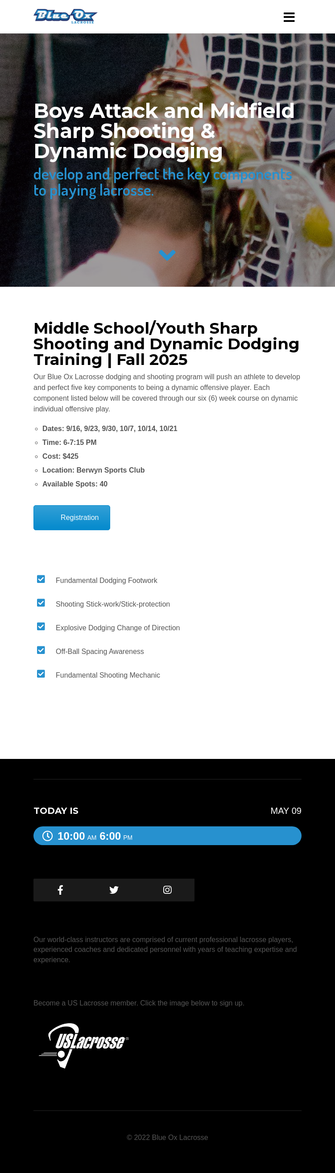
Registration (80, 517)
